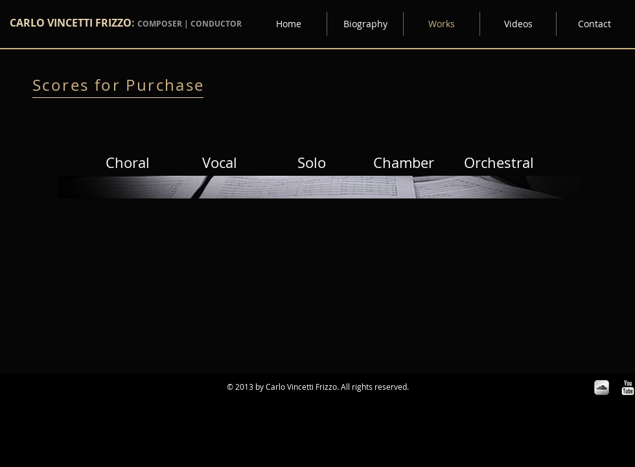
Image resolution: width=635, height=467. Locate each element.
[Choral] (128, 163)
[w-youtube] (627, 387)
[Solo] (312, 163)
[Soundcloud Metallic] (601, 387)
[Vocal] (220, 163)
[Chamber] (404, 163)
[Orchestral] (499, 163)
